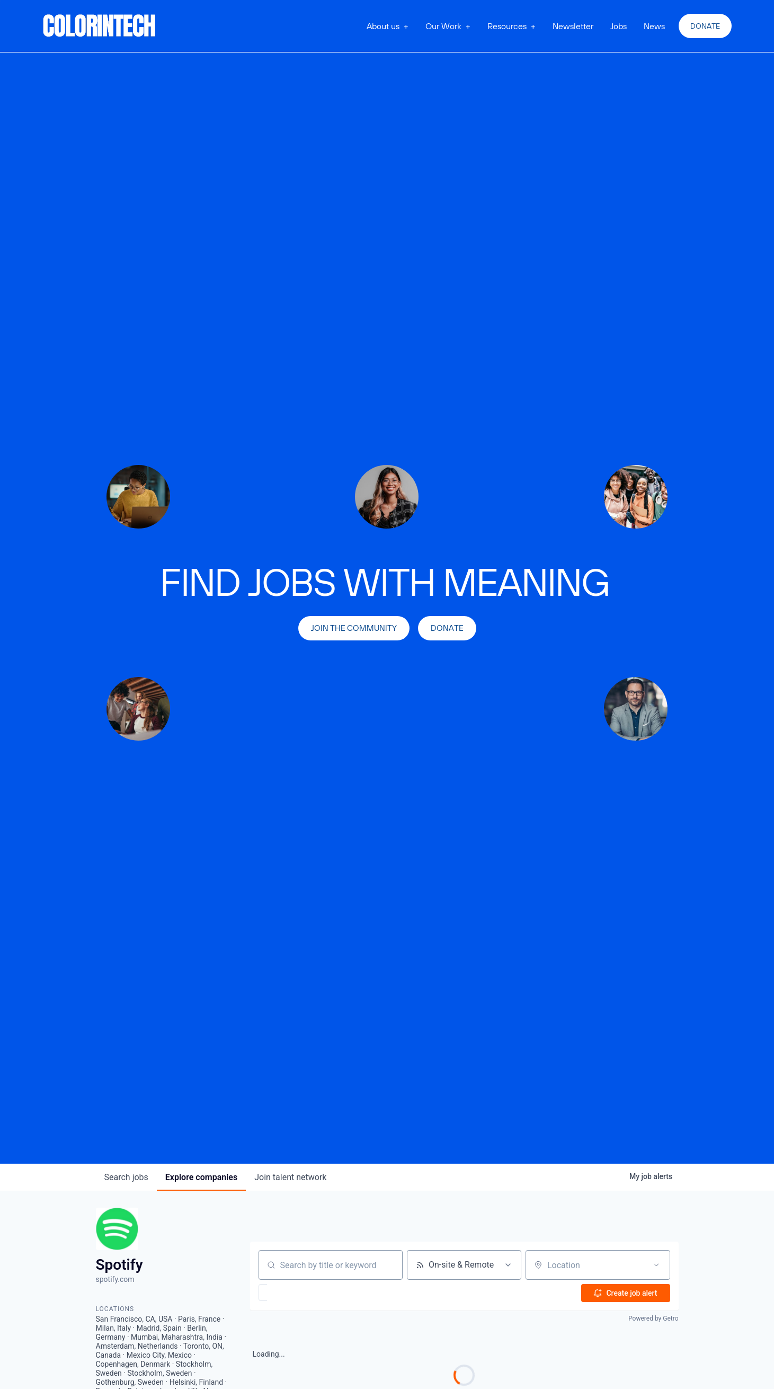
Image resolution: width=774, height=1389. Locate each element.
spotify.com (115, 1279)
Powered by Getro (653, 1318)
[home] (99, 26)
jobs (126, 1177)
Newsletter (573, 26)
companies (201, 1177)
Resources (507, 26)
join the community (354, 628)
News (654, 26)
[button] (387, 26)
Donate (705, 26)
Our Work (443, 26)
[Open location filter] (656, 1265)
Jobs (618, 26)
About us (383, 26)
